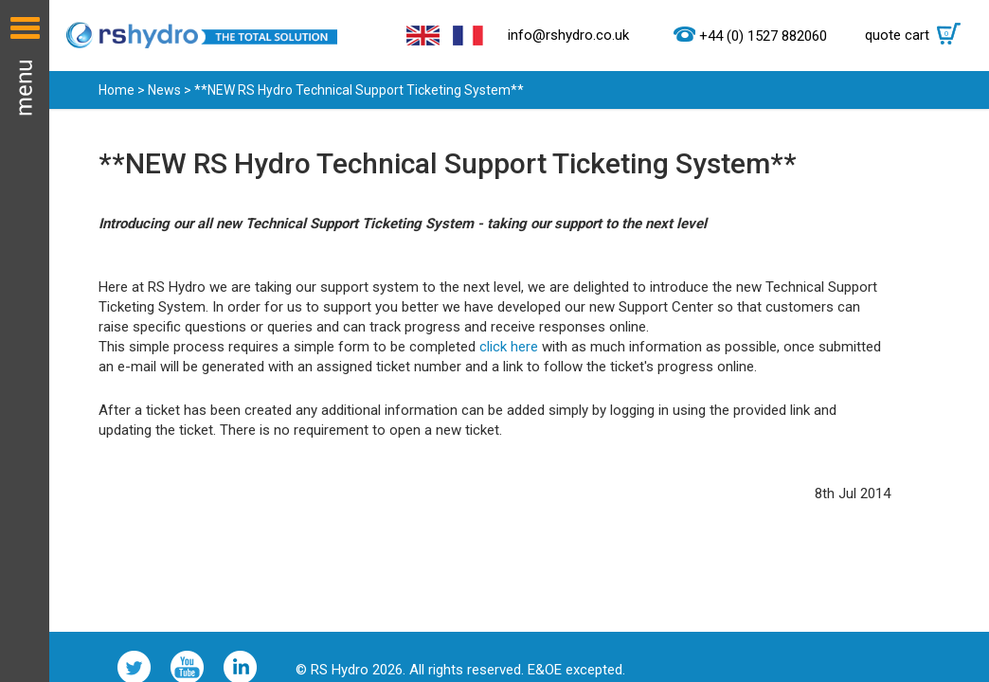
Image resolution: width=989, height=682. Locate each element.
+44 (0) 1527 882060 (763, 36)
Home (117, 90)
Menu (24, 341)
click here (508, 346)
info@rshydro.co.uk (568, 35)
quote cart (917, 35)
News (164, 90)
